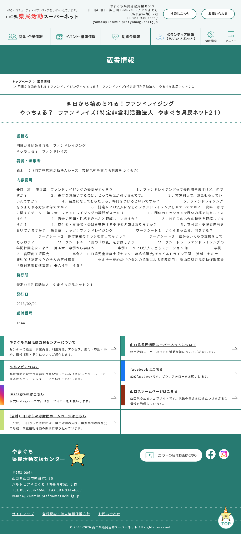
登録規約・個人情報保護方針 (66, 513)
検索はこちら (179, 13)
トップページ (22, 81)
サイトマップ (23, 513)
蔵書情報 (43, 81)
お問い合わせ (218, 13)
